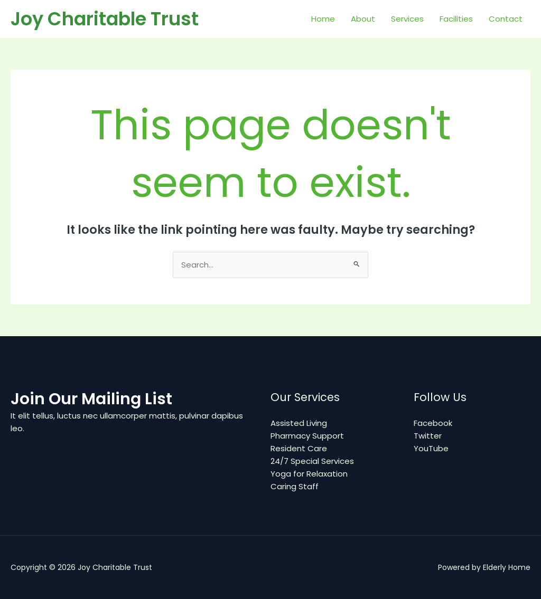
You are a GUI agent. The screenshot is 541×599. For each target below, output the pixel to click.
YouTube (431, 448)
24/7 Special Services (312, 461)
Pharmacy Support (307, 435)
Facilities (456, 18)
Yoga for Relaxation (309, 473)
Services (407, 18)
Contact (506, 18)
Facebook (433, 423)
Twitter (428, 435)
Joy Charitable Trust (105, 19)
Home (323, 18)
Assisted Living (298, 423)
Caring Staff (294, 486)
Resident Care (298, 448)
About (363, 18)
